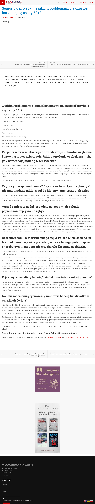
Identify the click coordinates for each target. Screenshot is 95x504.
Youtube (17, 482)
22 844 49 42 (7, 437)
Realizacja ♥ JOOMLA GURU (85, 498)
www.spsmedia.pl (6, 440)
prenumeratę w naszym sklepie (78, 302)
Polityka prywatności (28, 465)
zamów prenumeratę (55, 302)
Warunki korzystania (15, 465)
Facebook (6, 482)
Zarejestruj (73, 2)
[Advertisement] (36, 58)
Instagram (28, 482)
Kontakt (91, 2)
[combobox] (58, 2)
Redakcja (83, 2)
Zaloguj (65, 2)
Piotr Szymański (8, 17)
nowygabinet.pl (38, 498)
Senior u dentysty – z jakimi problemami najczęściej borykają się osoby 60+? (45, 10)
